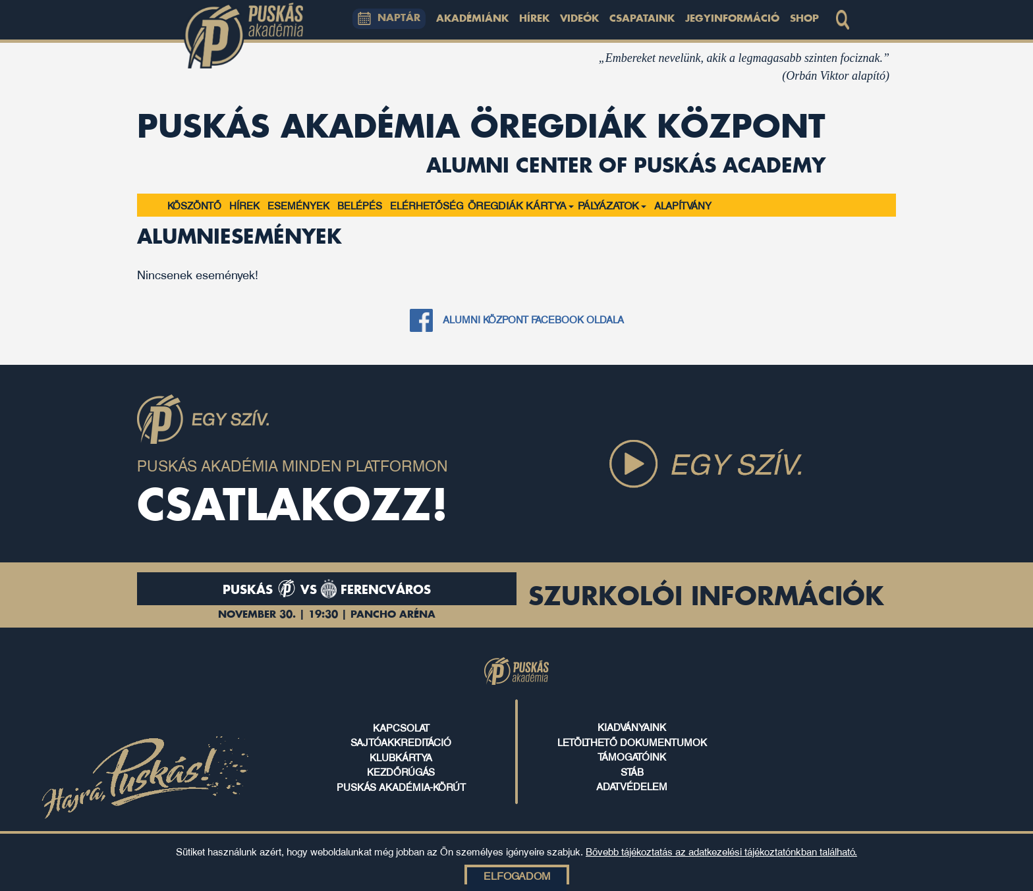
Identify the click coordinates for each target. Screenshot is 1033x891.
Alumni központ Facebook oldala (533, 318)
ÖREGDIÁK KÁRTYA (521, 204)
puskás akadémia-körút (401, 786)
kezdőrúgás (401, 771)
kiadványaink (632, 726)
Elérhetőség (427, 204)
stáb (632, 771)
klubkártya (401, 756)
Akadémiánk (472, 19)
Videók (579, 19)
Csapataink (642, 19)
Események (298, 204)
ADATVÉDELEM (631, 785)
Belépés (359, 204)
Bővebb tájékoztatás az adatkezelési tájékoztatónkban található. (721, 850)
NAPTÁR (389, 18)
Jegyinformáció (732, 19)
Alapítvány (683, 204)
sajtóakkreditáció (400, 741)
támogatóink (632, 756)
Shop (804, 19)
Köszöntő (194, 204)
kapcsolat (401, 727)
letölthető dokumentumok (632, 741)
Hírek (534, 19)
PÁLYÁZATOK (612, 204)
